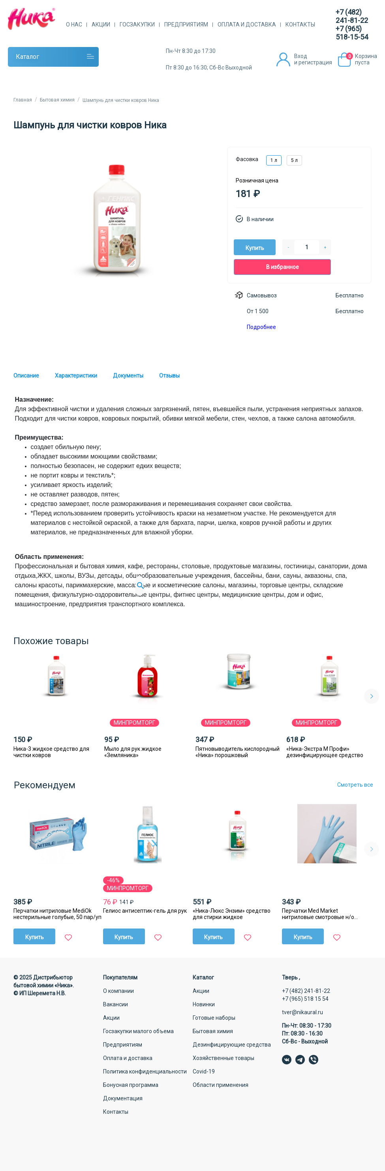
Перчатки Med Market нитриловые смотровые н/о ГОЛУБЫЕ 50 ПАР (318, 914)
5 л (294, 160)
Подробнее (261, 327)
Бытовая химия (213, 1031)
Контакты (300, 24)
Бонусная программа (130, 1085)
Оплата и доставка (247, 24)
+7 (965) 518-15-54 (352, 32)
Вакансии (115, 1004)
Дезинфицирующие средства (232, 1044)
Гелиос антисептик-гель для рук (145, 911)
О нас (74, 24)
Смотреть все (355, 785)
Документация (123, 1098)
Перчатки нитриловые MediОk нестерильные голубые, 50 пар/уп (57, 914)
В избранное (282, 267)
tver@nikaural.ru (302, 1012)
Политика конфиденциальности (145, 1071)
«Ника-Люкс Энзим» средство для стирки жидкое (231, 914)
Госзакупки (137, 24)
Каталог (27, 56)
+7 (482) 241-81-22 (352, 16)
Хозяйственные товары (223, 1058)
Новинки (204, 1004)
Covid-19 (204, 1071)
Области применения (220, 1085)
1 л (273, 160)
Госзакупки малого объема (138, 1031)
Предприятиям (186, 24)
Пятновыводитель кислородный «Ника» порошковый (237, 752)
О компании (118, 991)
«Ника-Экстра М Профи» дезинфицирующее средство (324, 752)
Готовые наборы (214, 1018)
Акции (101, 24)
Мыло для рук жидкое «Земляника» (133, 752)
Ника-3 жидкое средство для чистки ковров (51, 752)
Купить (255, 248)
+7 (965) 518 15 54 (305, 999)
